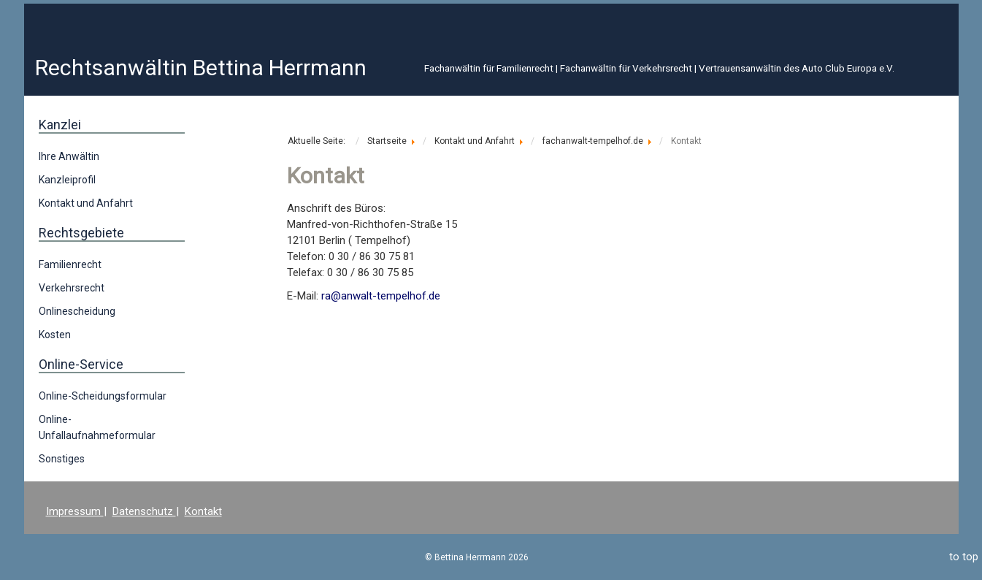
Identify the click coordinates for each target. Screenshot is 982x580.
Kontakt (203, 511)
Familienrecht (70, 264)
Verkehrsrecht (71, 288)
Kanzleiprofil (67, 180)
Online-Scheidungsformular (102, 396)
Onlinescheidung (77, 311)
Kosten (55, 334)
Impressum (75, 511)
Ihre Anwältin (69, 156)
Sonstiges (62, 459)
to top (963, 556)
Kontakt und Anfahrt (86, 203)
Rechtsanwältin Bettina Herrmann (201, 67)
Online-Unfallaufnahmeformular (97, 427)
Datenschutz (144, 511)
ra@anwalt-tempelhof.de (380, 295)
